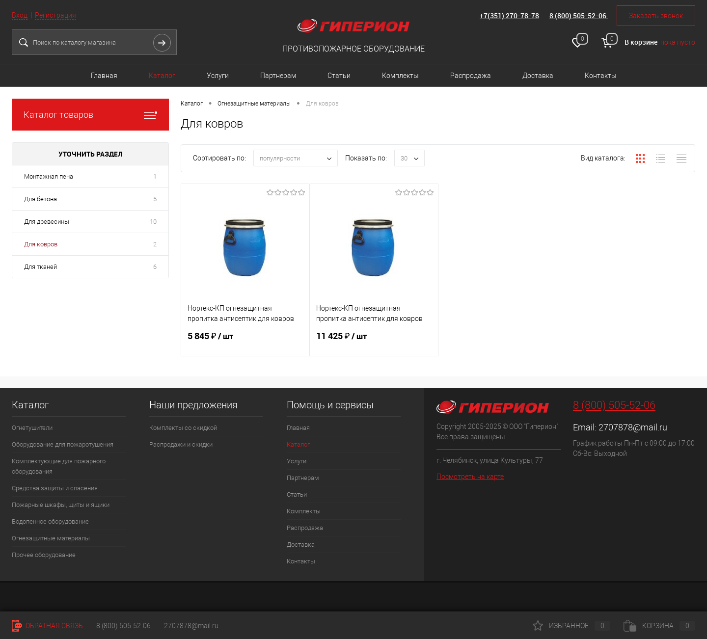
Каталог (162, 76)
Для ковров (40, 244)
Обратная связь (47, 626)
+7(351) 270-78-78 (509, 15)
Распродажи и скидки (181, 444)
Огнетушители (32, 427)
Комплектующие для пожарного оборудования (59, 466)
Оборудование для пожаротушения (62, 444)
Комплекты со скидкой (183, 427)
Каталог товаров (90, 115)
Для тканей (40, 266)
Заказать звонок (656, 16)
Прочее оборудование (44, 555)
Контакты (601, 76)
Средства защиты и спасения (55, 488)
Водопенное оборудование (50, 521)
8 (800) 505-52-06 (578, 15)
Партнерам (278, 76)
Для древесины (46, 221)
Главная (104, 76)
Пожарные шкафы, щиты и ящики (60, 504)
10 (153, 221)
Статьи (339, 76)
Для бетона (40, 199)
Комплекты (400, 76)
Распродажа (470, 76)
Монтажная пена (48, 176)
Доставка (537, 76)
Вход (19, 15)
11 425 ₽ (374, 342)
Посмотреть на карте (470, 476)
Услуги (218, 76)
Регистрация (55, 15)
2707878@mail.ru (632, 427)
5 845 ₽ (245, 342)
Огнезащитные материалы (51, 538)
